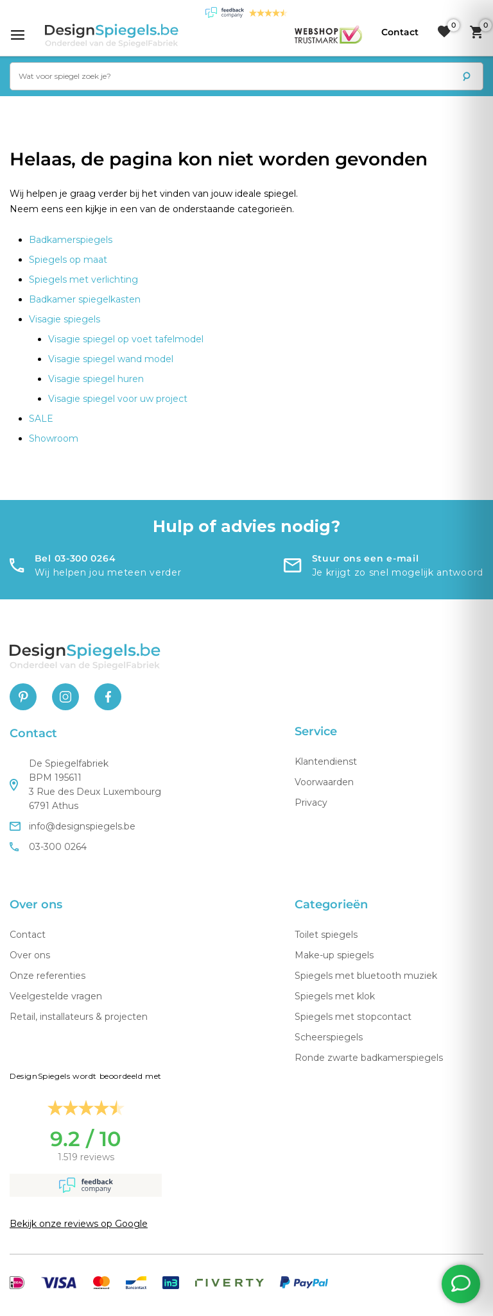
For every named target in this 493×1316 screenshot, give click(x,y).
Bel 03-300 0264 (75, 558)
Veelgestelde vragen (56, 996)
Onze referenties (47, 975)
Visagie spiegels (64, 319)
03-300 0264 (48, 847)
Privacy (311, 802)
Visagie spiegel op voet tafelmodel (125, 339)
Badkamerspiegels (70, 240)
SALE (41, 418)
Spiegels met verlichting (83, 279)
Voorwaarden (324, 782)
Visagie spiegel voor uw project (117, 398)
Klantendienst (326, 761)
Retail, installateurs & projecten (79, 1016)
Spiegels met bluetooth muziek (366, 975)
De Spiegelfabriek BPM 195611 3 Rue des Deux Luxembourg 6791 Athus (85, 785)
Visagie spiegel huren (96, 379)
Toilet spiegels (326, 934)
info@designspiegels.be (72, 826)
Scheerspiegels (329, 1037)
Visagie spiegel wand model (110, 359)
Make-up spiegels (334, 955)
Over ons (30, 955)
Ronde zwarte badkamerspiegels (369, 1057)
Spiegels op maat (68, 259)
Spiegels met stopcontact (353, 1016)
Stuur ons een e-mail (365, 558)
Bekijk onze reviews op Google (79, 1223)
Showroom (53, 438)
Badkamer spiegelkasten (85, 299)
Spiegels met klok (335, 996)
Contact (28, 934)
